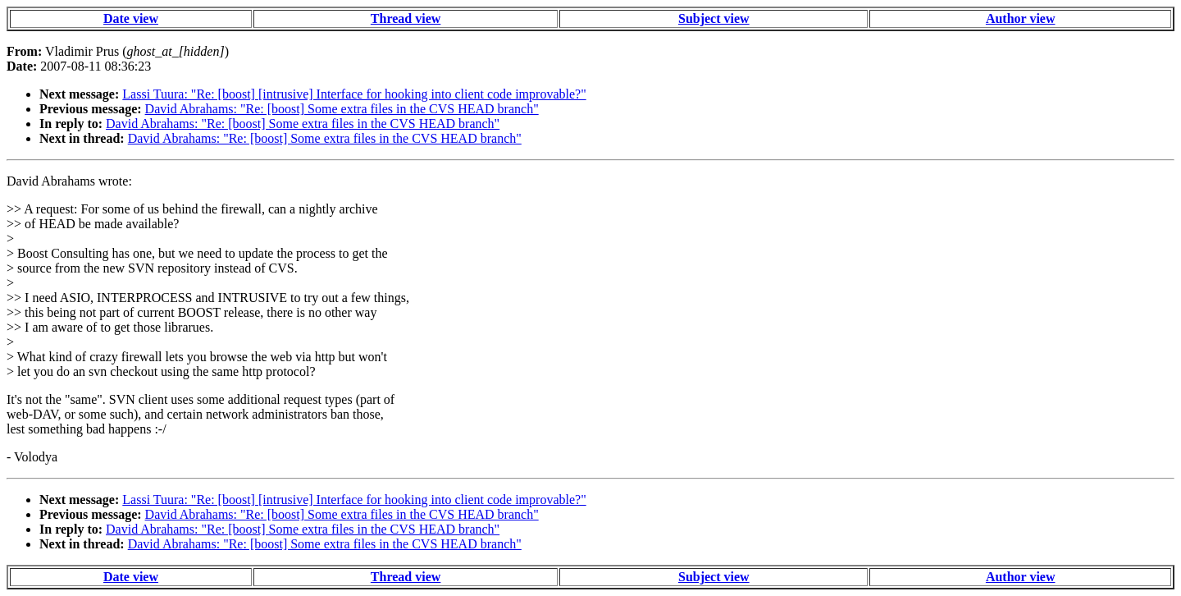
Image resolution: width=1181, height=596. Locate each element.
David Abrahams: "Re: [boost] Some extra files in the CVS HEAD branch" (342, 109)
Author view (1021, 18)
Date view (130, 18)
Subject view (714, 18)
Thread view (405, 18)
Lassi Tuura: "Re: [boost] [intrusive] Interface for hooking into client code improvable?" (354, 94)
